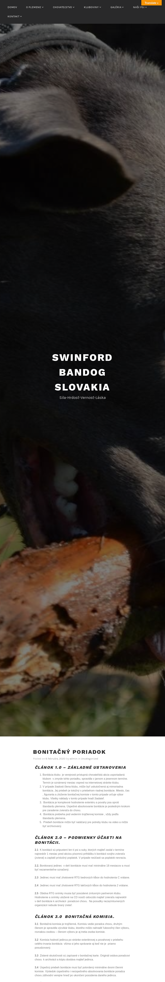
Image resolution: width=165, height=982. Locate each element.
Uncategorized (89, 758)
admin (73, 758)
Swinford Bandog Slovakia (82, 372)
